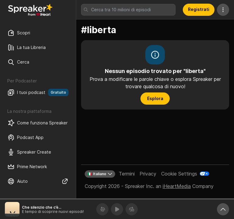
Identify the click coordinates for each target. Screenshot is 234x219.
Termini (127, 174)
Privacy (148, 174)
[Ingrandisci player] (223, 209)
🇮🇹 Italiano (99, 174)
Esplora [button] (155, 98)
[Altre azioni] (223, 10)
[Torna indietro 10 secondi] (102, 209)
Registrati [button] (198, 9)
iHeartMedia (177, 186)
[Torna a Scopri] (30, 10)
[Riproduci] (117, 209)
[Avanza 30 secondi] (132, 209)
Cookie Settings (179, 174)
